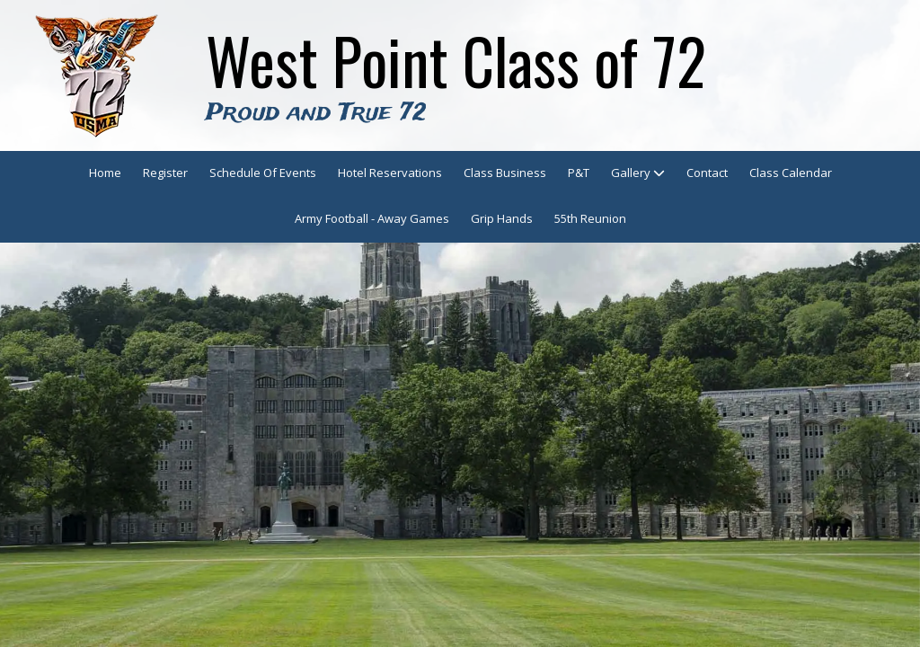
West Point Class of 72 (456, 60)
